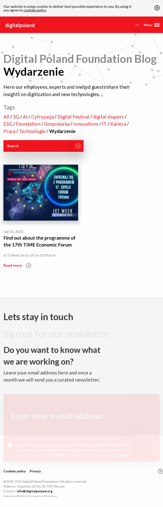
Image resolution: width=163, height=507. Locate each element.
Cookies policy (14, 471)
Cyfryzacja (43, 116)
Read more (17, 265)
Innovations (86, 124)
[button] (157, 9)
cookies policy (35, 10)
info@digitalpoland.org (34, 491)
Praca (9, 131)
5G (16, 116)
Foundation (28, 124)
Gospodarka (57, 124)
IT (105, 124)
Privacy (35, 471)
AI (25, 116)
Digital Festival (73, 116)
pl (137, 25)
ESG (8, 124)
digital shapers (109, 116)
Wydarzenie (62, 131)
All (6, 116)
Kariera (118, 124)
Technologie (32, 131)
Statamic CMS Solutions (45, 496)
